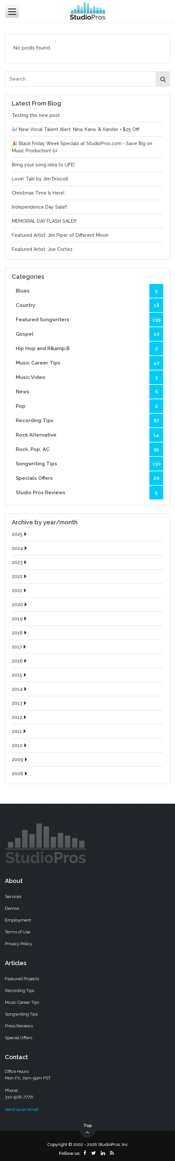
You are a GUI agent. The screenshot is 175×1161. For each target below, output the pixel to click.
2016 (20, 661)
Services (13, 896)
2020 (20, 604)
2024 (20, 548)
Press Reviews (19, 1025)
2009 (20, 759)
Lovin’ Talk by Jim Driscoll (40, 178)
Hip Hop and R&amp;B (89, 348)
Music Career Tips (89, 363)
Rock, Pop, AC (89, 449)
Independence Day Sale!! (39, 207)
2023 (20, 562)
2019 (20, 618)
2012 (20, 717)
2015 (20, 675)
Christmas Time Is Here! (38, 193)
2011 (20, 731)
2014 (20, 689)
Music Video (89, 377)
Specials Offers (89, 478)
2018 (20, 632)
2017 (20, 647)
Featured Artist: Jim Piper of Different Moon (60, 235)
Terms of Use (17, 931)
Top (87, 1129)
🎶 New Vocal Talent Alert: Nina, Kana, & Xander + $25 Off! (76, 129)
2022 (20, 576)
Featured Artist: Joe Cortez (42, 249)
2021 (20, 590)
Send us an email (22, 1109)
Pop (89, 406)
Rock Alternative (89, 435)
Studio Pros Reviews (89, 492)
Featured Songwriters (89, 320)
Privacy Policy (18, 943)
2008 (20, 773)
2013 (20, 703)
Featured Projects (22, 978)
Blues (89, 291)
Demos (12, 908)
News (89, 392)
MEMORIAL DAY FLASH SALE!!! (44, 221)
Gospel (89, 334)
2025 (20, 534)
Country (89, 305)
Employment (18, 920)
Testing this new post (36, 115)
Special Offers (18, 1037)
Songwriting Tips (89, 464)
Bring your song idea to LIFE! (43, 164)
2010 (20, 745)
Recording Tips (89, 420)
